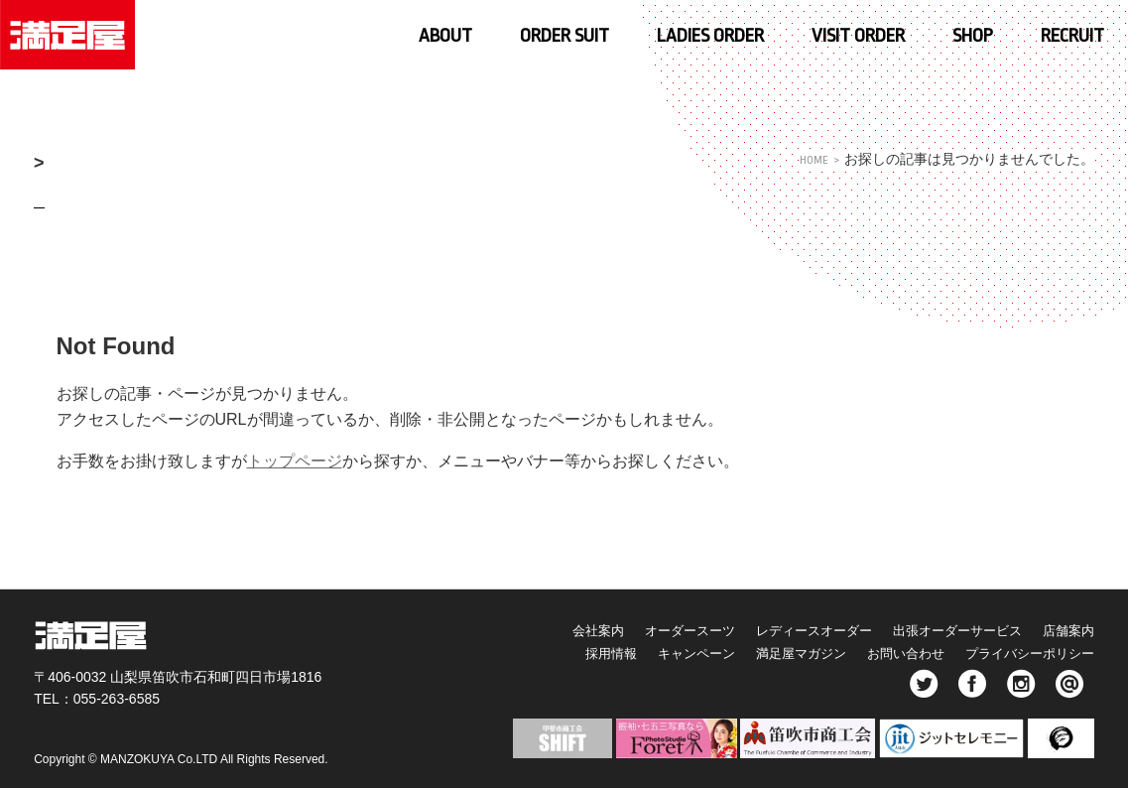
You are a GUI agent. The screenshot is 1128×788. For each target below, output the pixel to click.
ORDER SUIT (564, 36)
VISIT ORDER (858, 36)
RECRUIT (1072, 36)
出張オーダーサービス (940, 630)
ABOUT (445, 36)
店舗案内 (1066, 630)
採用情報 (548, 653)
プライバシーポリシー (1024, 653)
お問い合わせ (885, 653)
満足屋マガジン (766, 653)
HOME (811, 159)
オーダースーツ (640, 630)
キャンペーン (647, 653)
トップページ (294, 461)
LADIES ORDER (710, 36)
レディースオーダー (779, 630)
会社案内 (535, 630)
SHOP (972, 36)
